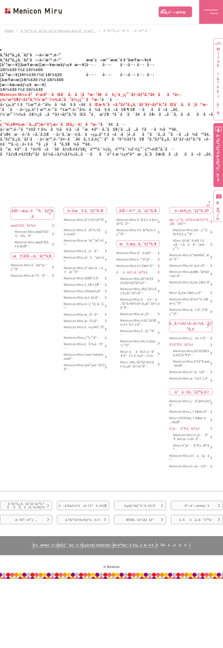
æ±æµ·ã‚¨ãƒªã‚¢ (138, 243)
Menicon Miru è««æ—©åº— (189, 466)
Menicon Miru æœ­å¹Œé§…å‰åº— (31, 233)
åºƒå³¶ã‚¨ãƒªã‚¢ (181, 344)
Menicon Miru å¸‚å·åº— (82, 250)
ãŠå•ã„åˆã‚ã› (195, 566)
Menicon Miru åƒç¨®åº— (137, 332)
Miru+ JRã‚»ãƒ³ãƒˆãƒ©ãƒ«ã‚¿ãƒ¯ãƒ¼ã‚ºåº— (137, 364)
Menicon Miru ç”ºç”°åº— (81, 337)
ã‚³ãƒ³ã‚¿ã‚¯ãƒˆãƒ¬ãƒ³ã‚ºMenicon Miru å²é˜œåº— (60, 30)
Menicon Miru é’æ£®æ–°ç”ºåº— (29, 267)
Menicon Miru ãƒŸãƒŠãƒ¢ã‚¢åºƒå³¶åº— (191, 353)
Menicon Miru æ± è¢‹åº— (82, 297)
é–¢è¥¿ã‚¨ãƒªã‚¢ (191, 210)
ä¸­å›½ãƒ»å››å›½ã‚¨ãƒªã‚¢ (190, 325)
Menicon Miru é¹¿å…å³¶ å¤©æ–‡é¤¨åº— (190, 436)
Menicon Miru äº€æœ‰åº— (83, 291)
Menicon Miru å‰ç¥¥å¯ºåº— (84, 329)
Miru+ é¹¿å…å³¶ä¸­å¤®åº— (191, 447)
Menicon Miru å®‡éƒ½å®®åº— (84, 221)
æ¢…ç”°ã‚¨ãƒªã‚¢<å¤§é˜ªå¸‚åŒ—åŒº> (189, 221)
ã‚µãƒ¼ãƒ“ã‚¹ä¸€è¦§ (140, 508)
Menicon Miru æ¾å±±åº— (188, 380)
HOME (9, 30)
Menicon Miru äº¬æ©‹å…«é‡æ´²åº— (83, 269)
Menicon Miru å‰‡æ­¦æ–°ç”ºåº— (138, 343)
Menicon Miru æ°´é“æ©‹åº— (84, 259)
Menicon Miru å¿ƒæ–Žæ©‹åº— (189, 284)
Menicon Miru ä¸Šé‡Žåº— (83, 284)
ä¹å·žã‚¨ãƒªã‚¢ (191, 391)
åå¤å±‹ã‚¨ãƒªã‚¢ (131, 272)
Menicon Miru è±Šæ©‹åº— (136, 265)
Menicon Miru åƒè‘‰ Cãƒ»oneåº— (82, 232)
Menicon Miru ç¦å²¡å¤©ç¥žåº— (189, 403)
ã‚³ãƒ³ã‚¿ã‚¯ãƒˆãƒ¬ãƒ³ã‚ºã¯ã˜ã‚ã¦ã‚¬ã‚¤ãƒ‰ (26, 508)
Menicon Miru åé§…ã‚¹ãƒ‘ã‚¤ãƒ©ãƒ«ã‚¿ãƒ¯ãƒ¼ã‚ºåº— (138, 303)
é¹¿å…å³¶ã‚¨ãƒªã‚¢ (184, 428)
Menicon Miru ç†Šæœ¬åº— (189, 411)
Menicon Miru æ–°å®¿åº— (82, 320)
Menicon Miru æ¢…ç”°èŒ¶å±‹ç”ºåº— (190, 232)
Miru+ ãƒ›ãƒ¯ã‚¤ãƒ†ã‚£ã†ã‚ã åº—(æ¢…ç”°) (190, 244)
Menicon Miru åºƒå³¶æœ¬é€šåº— (191, 363)
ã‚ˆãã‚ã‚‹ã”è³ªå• (197, 535)
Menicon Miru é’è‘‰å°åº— (83, 346)
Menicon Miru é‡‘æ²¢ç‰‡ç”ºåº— (136, 232)
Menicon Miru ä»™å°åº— (29, 275)
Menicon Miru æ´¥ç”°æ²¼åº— (83, 242)
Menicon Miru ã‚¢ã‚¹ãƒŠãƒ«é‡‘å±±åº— (138, 322)
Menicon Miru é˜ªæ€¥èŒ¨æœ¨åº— (189, 256)
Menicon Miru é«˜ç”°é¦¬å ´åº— (83, 305)
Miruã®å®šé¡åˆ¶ (218, 81)
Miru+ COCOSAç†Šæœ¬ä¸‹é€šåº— (187, 420)
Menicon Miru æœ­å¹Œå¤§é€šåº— (31, 244)
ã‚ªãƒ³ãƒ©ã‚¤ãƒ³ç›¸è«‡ (83, 535)
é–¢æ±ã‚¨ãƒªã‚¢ (85, 210)
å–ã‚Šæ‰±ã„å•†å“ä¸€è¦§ (83, 511)
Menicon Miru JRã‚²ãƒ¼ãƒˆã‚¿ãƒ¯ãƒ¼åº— (138, 291)
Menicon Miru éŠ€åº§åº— (82, 278)
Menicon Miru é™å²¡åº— (134, 259)
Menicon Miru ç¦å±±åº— (189, 338)
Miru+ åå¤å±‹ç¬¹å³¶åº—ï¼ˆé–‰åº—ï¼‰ (137, 353)
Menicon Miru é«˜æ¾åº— (188, 371)
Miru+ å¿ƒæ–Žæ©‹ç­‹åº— (186, 292)
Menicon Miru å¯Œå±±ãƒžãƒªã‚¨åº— (136, 221)
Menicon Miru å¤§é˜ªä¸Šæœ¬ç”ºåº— (188, 301)
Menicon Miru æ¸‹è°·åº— (82, 314)
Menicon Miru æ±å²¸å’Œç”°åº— (188, 311)
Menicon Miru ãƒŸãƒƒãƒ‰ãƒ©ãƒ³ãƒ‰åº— (136, 280)
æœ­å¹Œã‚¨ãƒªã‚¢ (23, 225)
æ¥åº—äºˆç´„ (26, 535)
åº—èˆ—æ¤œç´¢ (173, 13)
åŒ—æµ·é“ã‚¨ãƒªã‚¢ (32, 212)
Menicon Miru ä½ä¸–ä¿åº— (189, 457)
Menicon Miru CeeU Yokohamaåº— (83, 356)
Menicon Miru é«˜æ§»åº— (188, 265)
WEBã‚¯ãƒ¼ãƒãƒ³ (140, 535)
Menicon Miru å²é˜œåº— (135, 253)
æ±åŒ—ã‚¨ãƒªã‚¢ (32, 255)
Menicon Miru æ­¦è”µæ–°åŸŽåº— (84, 366)
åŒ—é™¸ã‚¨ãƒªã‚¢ (138, 210)
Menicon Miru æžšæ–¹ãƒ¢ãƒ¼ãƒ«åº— (189, 273)
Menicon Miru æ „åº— (136, 313)
